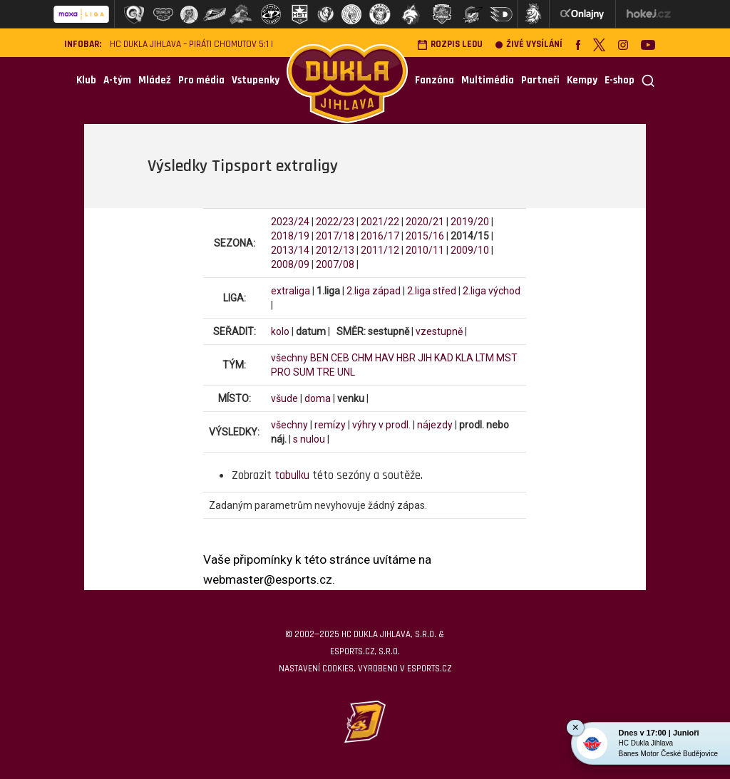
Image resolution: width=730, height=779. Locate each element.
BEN (319, 357)
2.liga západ (373, 290)
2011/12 (380, 250)
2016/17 (380, 236)
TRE (326, 372)
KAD (443, 357)
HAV (384, 357)
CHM (362, 357)
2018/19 (290, 236)
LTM (484, 357)
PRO (281, 372)
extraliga (290, 290)
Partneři (540, 80)
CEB (340, 357)
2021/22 (380, 221)
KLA (464, 357)
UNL (346, 372)
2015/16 (425, 236)
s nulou (309, 439)
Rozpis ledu (450, 44)
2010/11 (425, 250)
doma (317, 398)
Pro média (201, 80)
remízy (330, 424)
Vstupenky (255, 80)
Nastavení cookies (316, 668)
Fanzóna (434, 80)
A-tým (117, 80)
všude (284, 398)
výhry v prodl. (381, 424)
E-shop (619, 80)
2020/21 (425, 221)
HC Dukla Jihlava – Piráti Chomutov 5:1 (189, 44)
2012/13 (335, 250)
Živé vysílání (528, 44)
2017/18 (335, 236)
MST (507, 357)
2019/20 (470, 221)
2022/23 (335, 221)
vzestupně (439, 331)
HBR (406, 357)
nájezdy (435, 424)
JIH (425, 357)
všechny (289, 357)
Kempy (582, 80)
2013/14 (290, 250)
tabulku (291, 475)
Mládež (154, 80)
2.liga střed (431, 290)
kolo (280, 331)
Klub (86, 80)
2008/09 (290, 264)
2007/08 (335, 264)
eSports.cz (429, 668)
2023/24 (290, 221)
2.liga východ (491, 290)
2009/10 (470, 250)
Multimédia (487, 80)
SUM (303, 372)
